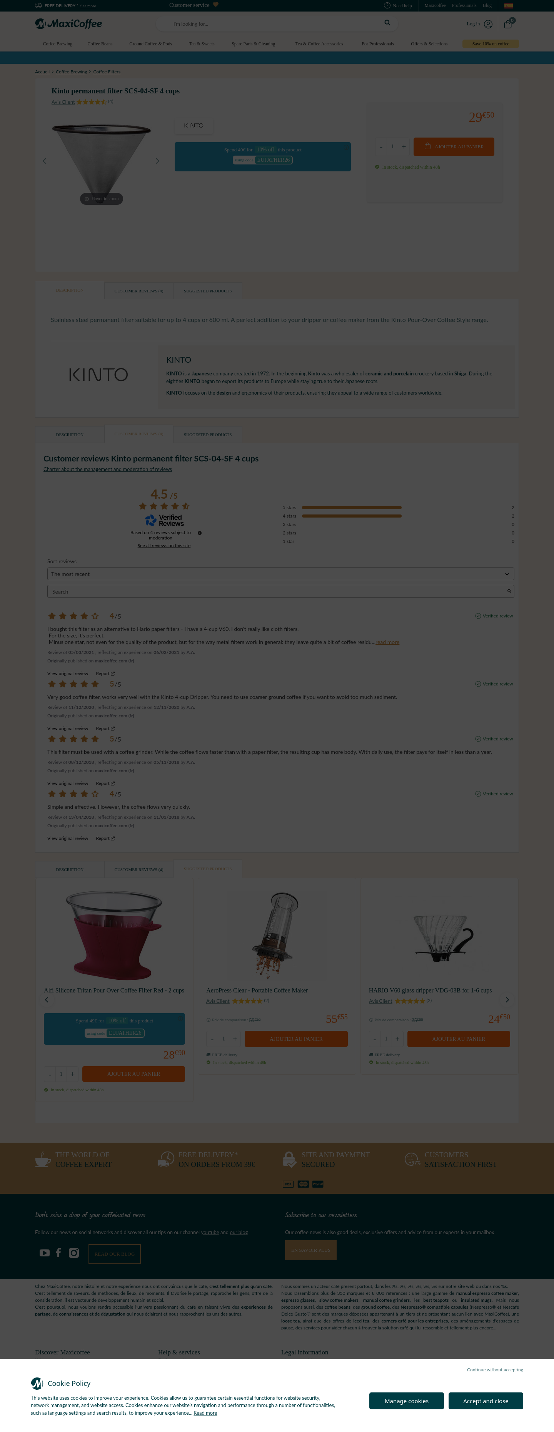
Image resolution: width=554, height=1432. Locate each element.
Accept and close (486, 1401)
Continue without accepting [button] (495, 1369)
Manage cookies (407, 1401)
